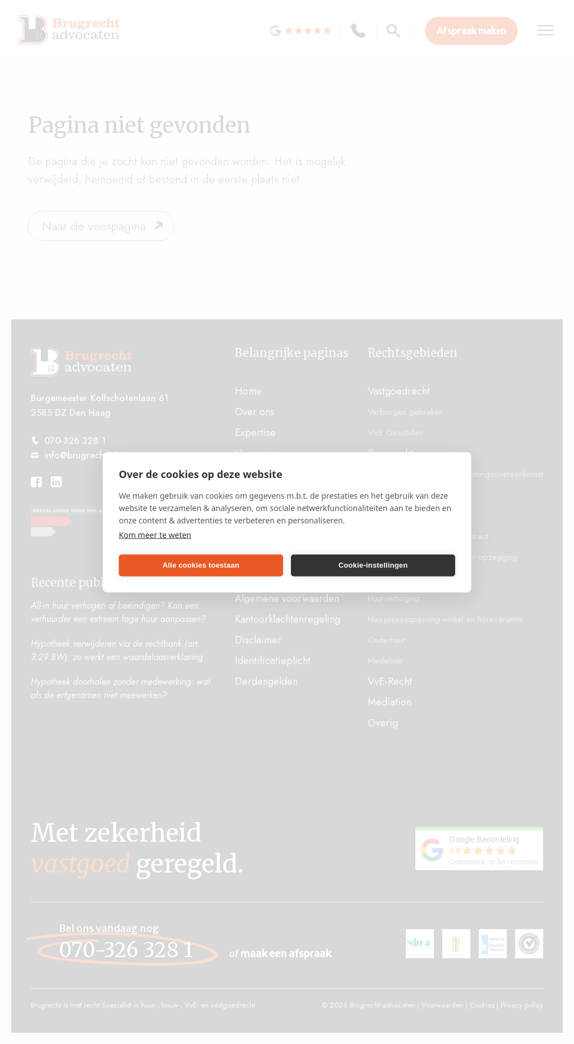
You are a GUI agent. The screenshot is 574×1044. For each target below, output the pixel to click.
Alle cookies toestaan (201, 565)
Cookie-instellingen (373, 565)
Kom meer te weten (155, 534)
